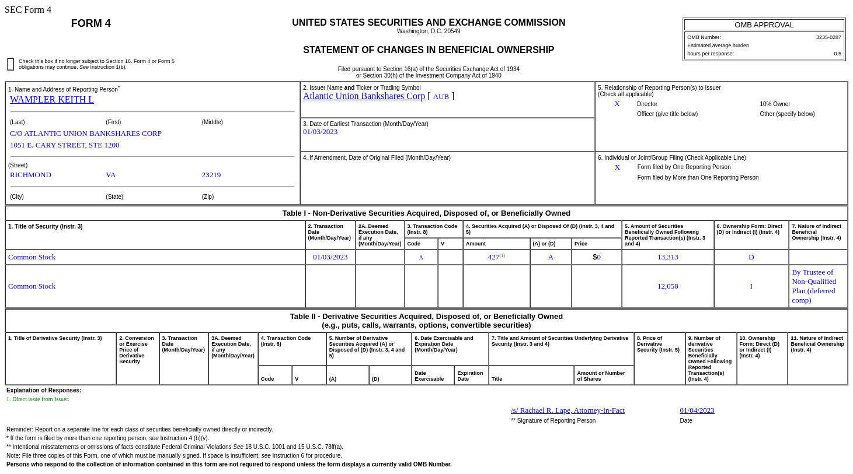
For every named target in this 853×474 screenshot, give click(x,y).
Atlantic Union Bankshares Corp (364, 96)
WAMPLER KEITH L (52, 99)
